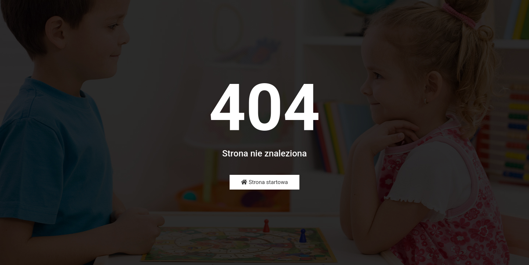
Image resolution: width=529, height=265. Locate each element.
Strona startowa (264, 182)
